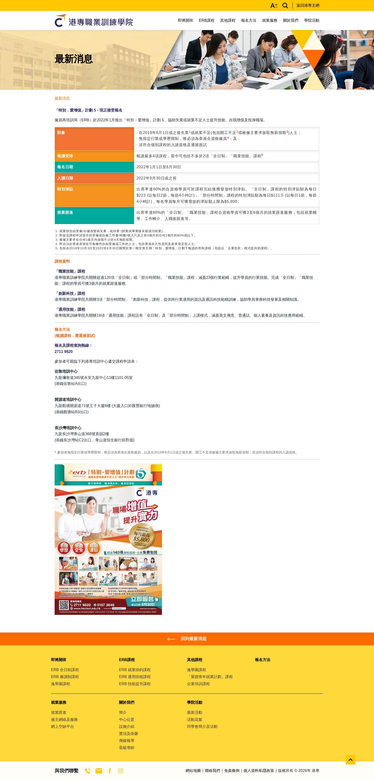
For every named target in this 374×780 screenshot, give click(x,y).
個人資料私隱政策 (259, 771)
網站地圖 (193, 771)
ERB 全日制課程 (65, 670)
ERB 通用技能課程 (135, 677)
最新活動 (194, 712)
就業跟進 (58, 712)
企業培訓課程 (198, 684)
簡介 (123, 712)
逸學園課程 (60, 684)
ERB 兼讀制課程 (65, 677)
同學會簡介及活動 (202, 726)
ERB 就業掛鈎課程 (135, 670)
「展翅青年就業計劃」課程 (210, 677)
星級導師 (126, 748)
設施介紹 (126, 726)
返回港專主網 (307, 5)
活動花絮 (194, 720)
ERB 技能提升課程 (135, 684)
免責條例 (231, 771)
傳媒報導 (126, 741)
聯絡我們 (212, 771)
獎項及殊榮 (128, 734)
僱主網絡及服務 (64, 720)
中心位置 (126, 720)
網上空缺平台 (62, 726)
